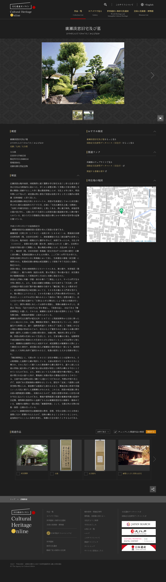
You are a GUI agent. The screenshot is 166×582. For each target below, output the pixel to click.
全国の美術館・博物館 (143, 13)
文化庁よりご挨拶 (91, 520)
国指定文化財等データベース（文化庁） (104, 142)
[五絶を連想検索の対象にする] (52, 473)
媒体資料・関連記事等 (93, 511)
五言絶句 (92, 473)
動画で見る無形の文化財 (56, 550)
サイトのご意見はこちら (93, 550)
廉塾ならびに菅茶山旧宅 (132, 473)
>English (147, 4)
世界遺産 (50, 541)
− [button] (90, 193)
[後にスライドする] (152, 75)
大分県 (25, 146)
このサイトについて (124, 4)
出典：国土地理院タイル (147, 241)
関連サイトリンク (91, 542)
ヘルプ (87, 533)
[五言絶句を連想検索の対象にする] (86, 473)
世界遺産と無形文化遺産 (118, 13)
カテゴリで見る (95, 13)
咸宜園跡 (24, 473)
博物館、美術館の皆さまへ (94, 516)
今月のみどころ (90, 524)
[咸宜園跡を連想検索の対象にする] (18, 473)
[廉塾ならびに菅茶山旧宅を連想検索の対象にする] (120, 473)
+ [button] (90, 190)
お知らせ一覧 (89, 529)
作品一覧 (78, 13)
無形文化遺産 (52, 546)
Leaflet (137, 241)
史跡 (12, 146)
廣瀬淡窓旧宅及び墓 (96, 139)
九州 (18, 146)
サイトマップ (89, 546)
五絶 (56, 473)
